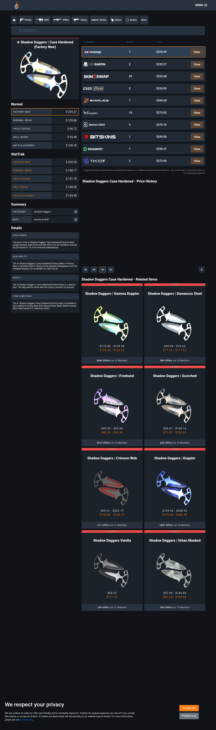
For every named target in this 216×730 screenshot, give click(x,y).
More (144, 20)
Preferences (189, 720)
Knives (99, 20)
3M (96, 277)
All (86, 277)
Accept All (189, 713)
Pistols (25, 20)
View (196, 52)
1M (107, 277)
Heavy (80, 20)
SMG (42, 20)
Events (131, 20)
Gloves (116, 20)
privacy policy (26, 724)
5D (117, 277)
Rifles (61, 20)
